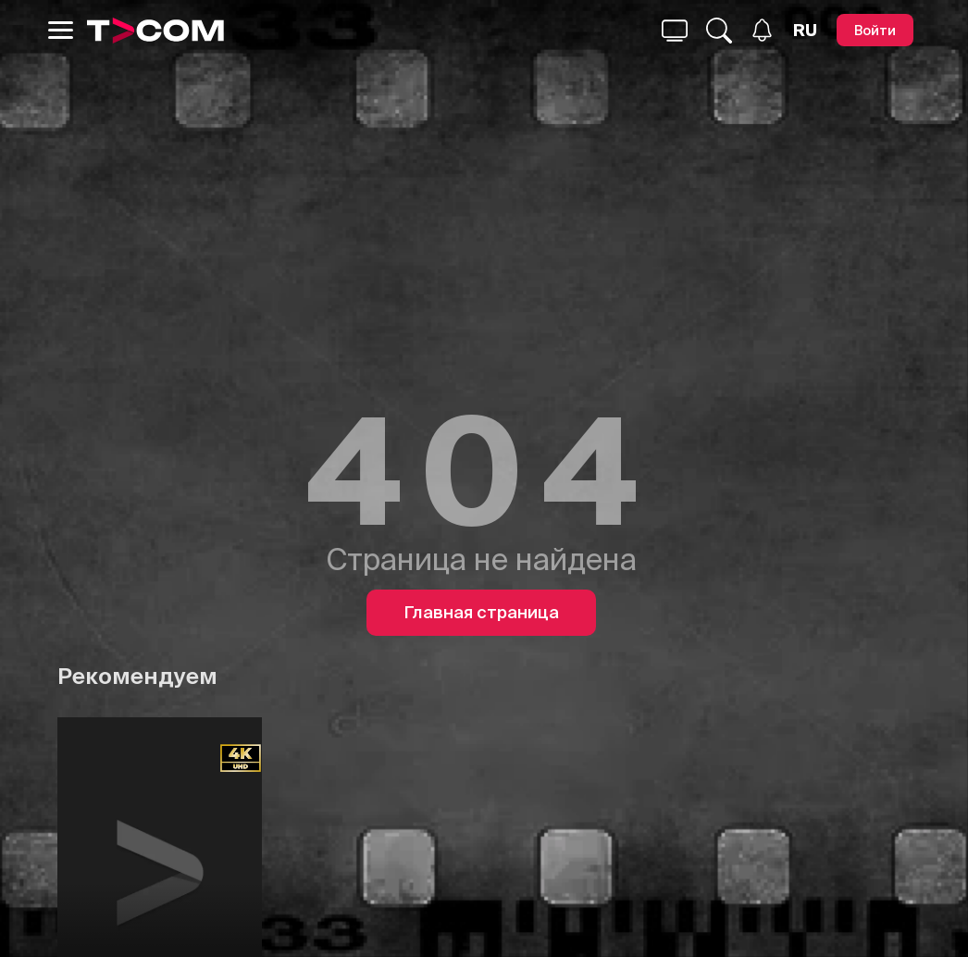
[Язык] (805, 31)
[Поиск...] (675, 31)
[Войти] (875, 30)
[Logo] (155, 31)
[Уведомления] (762, 30)
